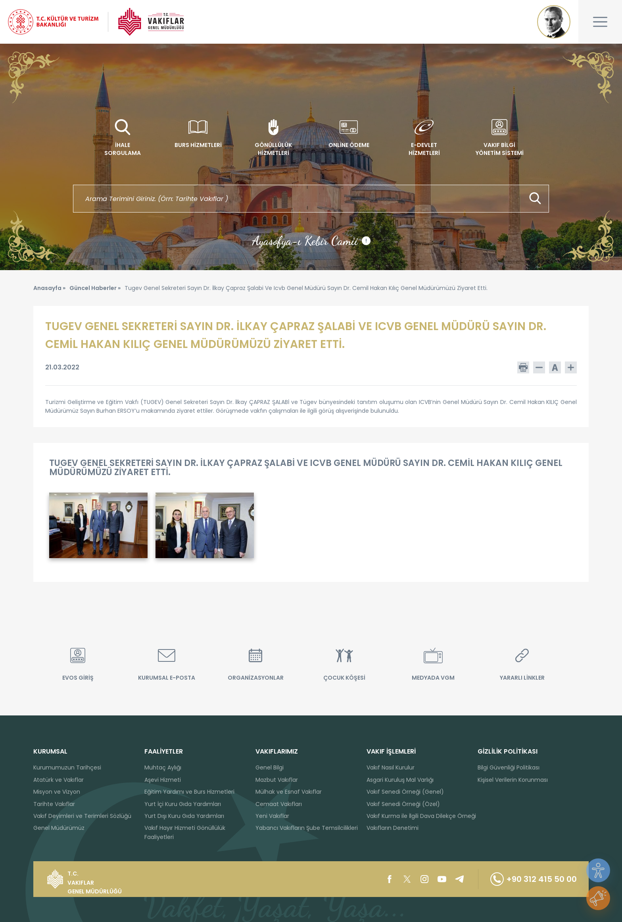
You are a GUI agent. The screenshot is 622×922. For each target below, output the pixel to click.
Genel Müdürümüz (58, 828)
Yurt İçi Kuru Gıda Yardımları (182, 804)
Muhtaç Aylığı (162, 767)
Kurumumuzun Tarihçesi (67, 767)
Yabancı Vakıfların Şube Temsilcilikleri (306, 828)
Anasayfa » (49, 288)
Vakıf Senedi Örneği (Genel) (405, 792)
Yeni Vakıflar (272, 816)
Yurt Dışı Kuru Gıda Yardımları (184, 816)
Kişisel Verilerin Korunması (513, 780)
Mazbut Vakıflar (276, 780)
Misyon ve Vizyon (56, 792)
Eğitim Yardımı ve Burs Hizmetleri (189, 792)
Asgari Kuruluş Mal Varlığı (400, 780)
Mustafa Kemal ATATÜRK (553, 22)
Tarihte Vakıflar (54, 804)
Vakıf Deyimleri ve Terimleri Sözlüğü (82, 816)
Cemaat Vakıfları (278, 804)
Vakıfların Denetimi (393, 828)
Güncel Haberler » (95, 288)
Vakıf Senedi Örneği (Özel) (403, 804)
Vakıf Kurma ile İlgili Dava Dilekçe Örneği (421, 816)
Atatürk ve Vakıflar (58, 780)
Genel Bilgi (269, 767)
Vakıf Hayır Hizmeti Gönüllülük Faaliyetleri (184, 832)
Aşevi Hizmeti (162, 780)
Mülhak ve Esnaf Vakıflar (288, 792)
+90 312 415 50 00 (533, 879)
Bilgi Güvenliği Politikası (508, 767)
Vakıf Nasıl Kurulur (391, 767)
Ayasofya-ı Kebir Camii (311, 240)
